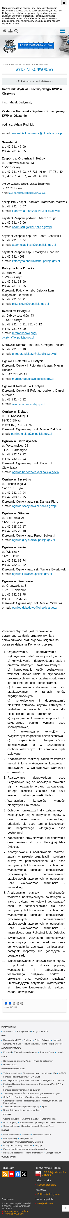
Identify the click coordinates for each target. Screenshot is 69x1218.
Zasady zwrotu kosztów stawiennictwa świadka (25, 1149)
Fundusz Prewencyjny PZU (16, 1077)
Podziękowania (24, 1031)
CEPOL (62, 1073)
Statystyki (6, 1114)
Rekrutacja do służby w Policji (17, 1061)
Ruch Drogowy (10, 1122)
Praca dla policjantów (43, 1061)
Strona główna (8, 64)
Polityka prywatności (14, 1213)
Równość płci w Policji (52, 1044)
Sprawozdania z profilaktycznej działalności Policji (43, 1122)
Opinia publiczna (11, 1126)
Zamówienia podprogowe (26, 1052)
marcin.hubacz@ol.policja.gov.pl (33, 378)
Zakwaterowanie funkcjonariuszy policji (21, 1107)
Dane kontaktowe (11, 1135)
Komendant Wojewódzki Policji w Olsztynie (23, 1142)
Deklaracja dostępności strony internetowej (23, 1153)
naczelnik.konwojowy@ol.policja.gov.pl (37, 133)
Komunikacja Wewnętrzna (13, 1068)
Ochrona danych (8, 1156)
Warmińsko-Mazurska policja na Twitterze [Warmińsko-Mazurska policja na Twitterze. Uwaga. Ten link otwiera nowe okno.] (24, 1174)
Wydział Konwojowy (40, 64)
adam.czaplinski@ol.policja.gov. (33, 244)
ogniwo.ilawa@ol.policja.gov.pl (32, 573)
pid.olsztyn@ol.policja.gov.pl (30, 303)
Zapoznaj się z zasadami (16, 1211)
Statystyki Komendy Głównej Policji (37, 1126)
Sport (44, 1107)
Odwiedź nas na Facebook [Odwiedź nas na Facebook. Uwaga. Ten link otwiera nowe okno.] (18, 1174)
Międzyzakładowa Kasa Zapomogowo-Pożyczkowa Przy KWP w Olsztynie (33, 1085)
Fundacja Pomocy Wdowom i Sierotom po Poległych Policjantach (33, 1080)
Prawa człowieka (32, 1044)
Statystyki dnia (48, 1119)
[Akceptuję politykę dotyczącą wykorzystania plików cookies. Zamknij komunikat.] (64, 2)
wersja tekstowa (45, 1203)
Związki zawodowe (12, 1073)
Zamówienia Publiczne (11, 1047)
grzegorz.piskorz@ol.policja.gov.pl (34, 353)
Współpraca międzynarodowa (37, 1073)
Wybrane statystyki (30, 1119)
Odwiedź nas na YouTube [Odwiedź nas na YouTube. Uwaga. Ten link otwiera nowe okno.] (11, 1174)
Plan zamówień (47, 1052)
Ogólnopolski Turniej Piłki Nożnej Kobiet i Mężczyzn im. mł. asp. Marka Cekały (32, 1102)
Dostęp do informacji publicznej (17, 1145)
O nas (18, 64)
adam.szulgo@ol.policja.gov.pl (32, 227)
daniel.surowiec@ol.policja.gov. (27, 404)
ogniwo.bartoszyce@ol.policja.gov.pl (35, 472)
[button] (62, 31)
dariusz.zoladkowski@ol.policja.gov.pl (27, 193)
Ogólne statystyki (11, 1119)
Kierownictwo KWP (12, 1040)
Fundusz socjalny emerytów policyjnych (21, 1090)
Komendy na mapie (12, 1044)
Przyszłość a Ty (40, 1031)
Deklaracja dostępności (48, 1194)
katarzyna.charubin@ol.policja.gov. (35, 261)
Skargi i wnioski (27, 1138)
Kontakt (60, 1052)
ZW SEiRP (36, 1077)
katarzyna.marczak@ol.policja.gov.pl (36, 210)
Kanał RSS (5, 1174)
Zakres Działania (42, 1040)
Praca (4, 1056)
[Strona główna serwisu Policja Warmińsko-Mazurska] (5, 31)
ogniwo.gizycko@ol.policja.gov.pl (33, 540)
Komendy (57, 1040)
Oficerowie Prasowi (42, 1135)
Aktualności (8, 1031)
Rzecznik (26, 1135)
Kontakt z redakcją (46, 1185)
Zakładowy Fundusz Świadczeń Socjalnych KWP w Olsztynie (31, 1093)
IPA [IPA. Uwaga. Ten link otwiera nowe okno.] (54, 1073)
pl (55, 244)
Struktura (26, 64)
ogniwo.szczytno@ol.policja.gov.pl (34, 506)
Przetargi (7, 1052)
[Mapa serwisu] (10, 31)
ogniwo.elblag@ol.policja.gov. (30, 433)
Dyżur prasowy (10, 1138)
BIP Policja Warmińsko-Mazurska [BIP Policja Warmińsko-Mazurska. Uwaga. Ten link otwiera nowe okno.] (54, 1173)
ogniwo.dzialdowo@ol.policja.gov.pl (35, 607)
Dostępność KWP (54, 1153)
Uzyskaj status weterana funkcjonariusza (22, 1110)
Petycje (38, 1145)
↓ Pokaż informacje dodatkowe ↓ (34, 81)
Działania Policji (8, 1026)
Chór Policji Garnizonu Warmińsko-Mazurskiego (25, 1097)
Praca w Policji (10, 1064)
